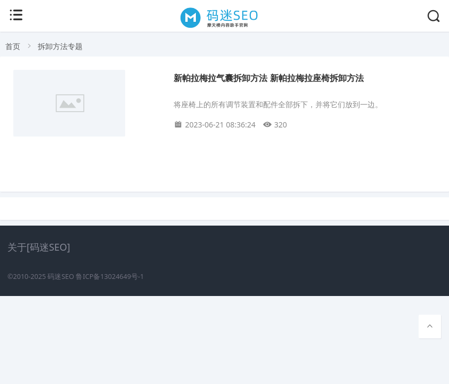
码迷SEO (60, 276)
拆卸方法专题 (60, 46)
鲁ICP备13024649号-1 (110, 276)
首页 (12, 46)
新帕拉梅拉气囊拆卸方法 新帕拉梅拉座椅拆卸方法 (268, 78)
